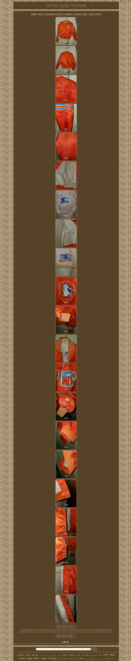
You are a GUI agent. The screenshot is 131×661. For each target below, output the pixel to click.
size (81, 658)
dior (103, 659)
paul (29, 658)
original (72, 655)
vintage (52, 658)
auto (100, 655)
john (112, 659)
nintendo (35, 655)
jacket (86, 659)
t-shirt (43, 658)
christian (92, 659)
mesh (108, 659)
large (100, 659)
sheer (71, 659)
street (47, 655)
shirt (105, 654)
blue (96, 659)
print (28, 655)
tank (96, 655)
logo (87, 655)
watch (65, 658)
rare (36, 658)
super (22, 658)
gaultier (20, 654)
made (55, 655)
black (112, 655)
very (76, 659)
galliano (59, 655)
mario (91, 655)
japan (59, 659)
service (42, 655)
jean (65, 654)
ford (83, 655)
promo (51, 655)
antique (78, 655)
